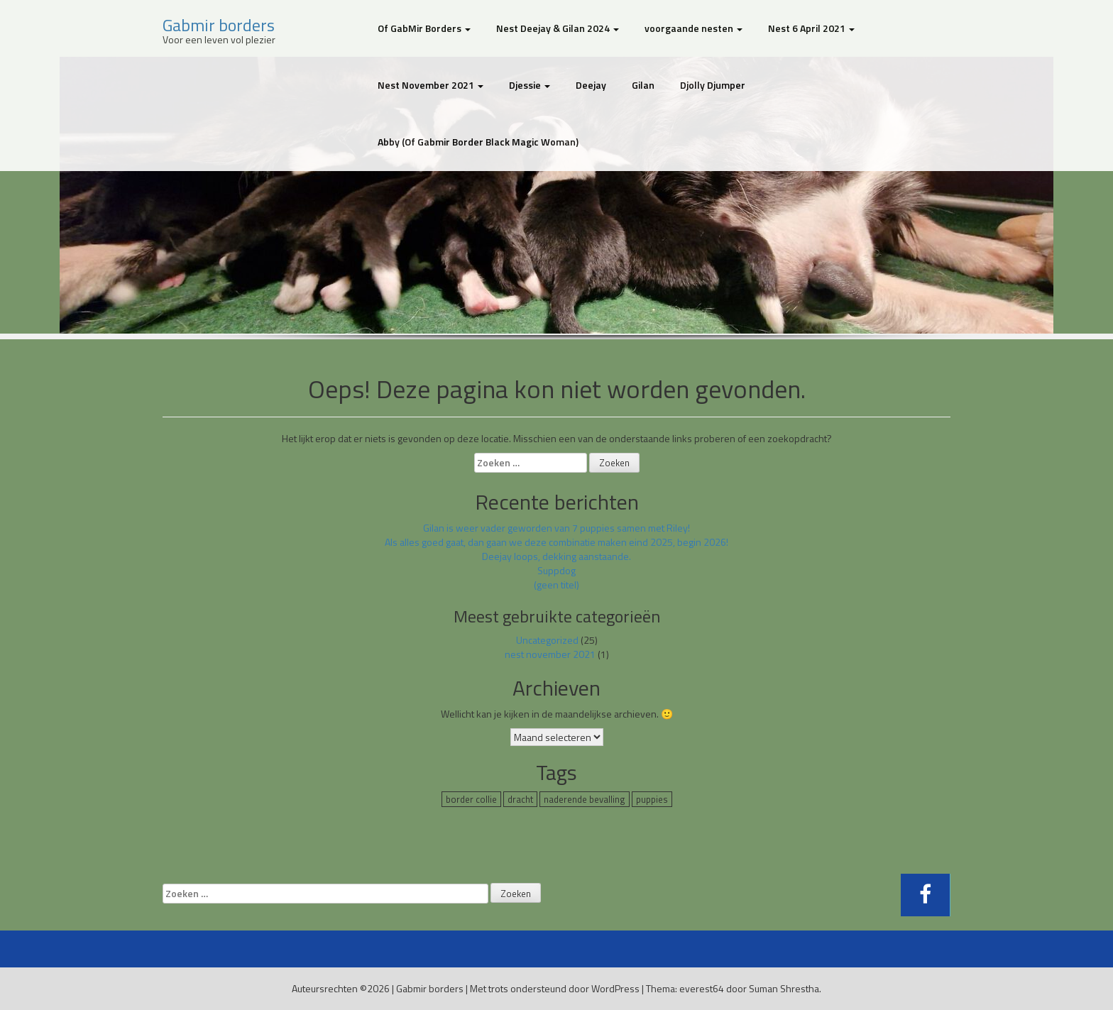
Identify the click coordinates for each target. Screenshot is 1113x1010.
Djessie (529, 84)
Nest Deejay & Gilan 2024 (557, 28)
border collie (471, 799)
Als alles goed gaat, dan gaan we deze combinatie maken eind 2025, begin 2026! (556, 541)
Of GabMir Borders (424, 28)
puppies (652, 799)
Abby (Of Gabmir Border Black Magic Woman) (478, 141)
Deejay (591, 84)
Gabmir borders (219, 25)
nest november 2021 (550, 654)
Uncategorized (547, 639)
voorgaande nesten (693, 28)
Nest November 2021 (430, 84)
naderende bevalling (584, 799)
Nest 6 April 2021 (811, 28)
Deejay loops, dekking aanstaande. (556, 556)
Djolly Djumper (712, 84)
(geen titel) (556, 584)
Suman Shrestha (784, 988)
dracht (520, 799)
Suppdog (556, 570)
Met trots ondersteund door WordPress (555, 988)
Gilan (643, 84)
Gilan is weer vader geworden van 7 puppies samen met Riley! (556, 527)
